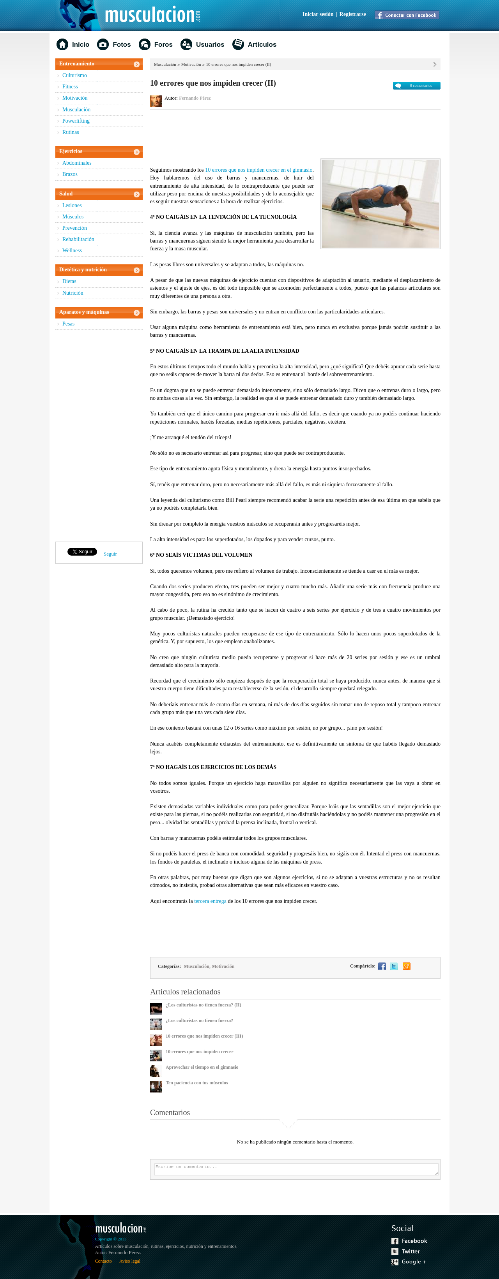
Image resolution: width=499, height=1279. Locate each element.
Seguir (110, 554)
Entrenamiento (76, 64)
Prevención (74, 228)
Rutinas (70, 132)
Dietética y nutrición (83, 270)
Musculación (76, 110)
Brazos (70, 174)
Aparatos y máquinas (84, 312)
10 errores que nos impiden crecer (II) (238, 64)
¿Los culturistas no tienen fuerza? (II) (203, 1005)
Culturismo (74, 75)
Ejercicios (70, 151)
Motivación (75, 98)
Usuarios (210, 44)
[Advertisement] (295, 133)
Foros (163, 44)
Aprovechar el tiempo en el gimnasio (202, 1067)
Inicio (80, 44)
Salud (66, 194)
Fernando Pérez (195, 98)
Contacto (103, 1261)
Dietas (69, 281)
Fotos (122, 44)
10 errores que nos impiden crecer (200, 1051)
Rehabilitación (78, 239)
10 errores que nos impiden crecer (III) (204, 1036)
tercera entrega (210, 901)
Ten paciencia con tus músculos (197, 1082)
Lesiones (72, 205)
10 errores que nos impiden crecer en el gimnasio (258, 170)
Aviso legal (129, 1261)
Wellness (72, 250)
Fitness (70, 87)
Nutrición (72, 293)
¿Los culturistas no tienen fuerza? (199, 1020)
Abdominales (77, 163)
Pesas (68, 324)
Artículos (262, 44)
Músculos (72, 217)
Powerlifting (76, 121)
